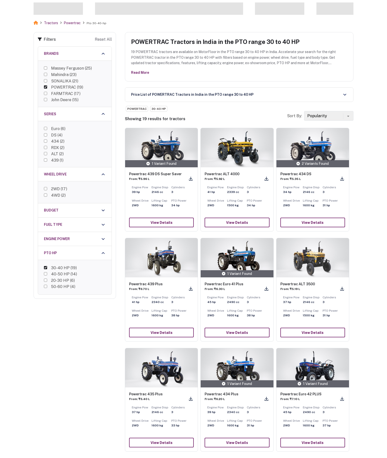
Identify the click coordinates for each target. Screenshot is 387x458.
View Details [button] (162, 223)
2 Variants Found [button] (312, 164)
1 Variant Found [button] (161, 164)
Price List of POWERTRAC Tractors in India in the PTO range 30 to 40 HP (192, 94)
